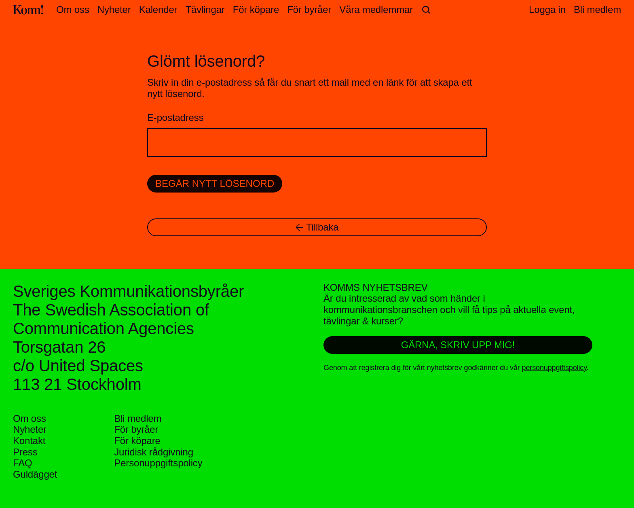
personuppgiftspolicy (554, 368)
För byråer (309, 9)
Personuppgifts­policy (158, 462)
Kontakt (29, 440)
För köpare (256, 9)
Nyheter (114, 9)
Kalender (158, 9)
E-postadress (175, 117)
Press (25, 452)
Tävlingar (204, 9)
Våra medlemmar (376, 9)
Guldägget (35, 474)
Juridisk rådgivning (153, 452)
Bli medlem (137, 418)
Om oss (72, 9)
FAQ (22, 462)
